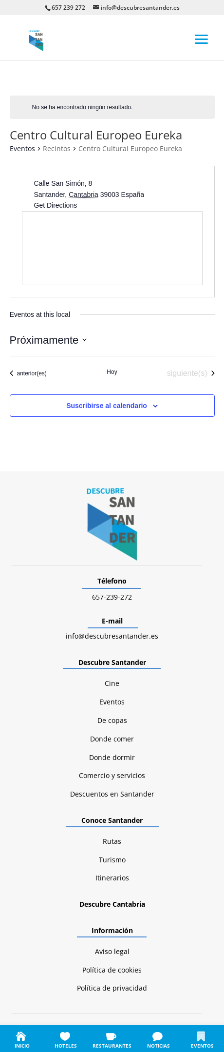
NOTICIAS (158, 1045)
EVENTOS (202, 1045)
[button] (201, 38)
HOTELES (66, 1045)
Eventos (22, 148)
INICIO (22, 1045)
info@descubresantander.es (112, 636)
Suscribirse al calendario (106, 405)
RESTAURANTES (112, 1045)
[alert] (112, 107)
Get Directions (55, 205)
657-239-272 (112, 597)
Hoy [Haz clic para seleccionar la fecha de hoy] (112, 372)
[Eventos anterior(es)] (28, 373)
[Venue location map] (112, 248)
